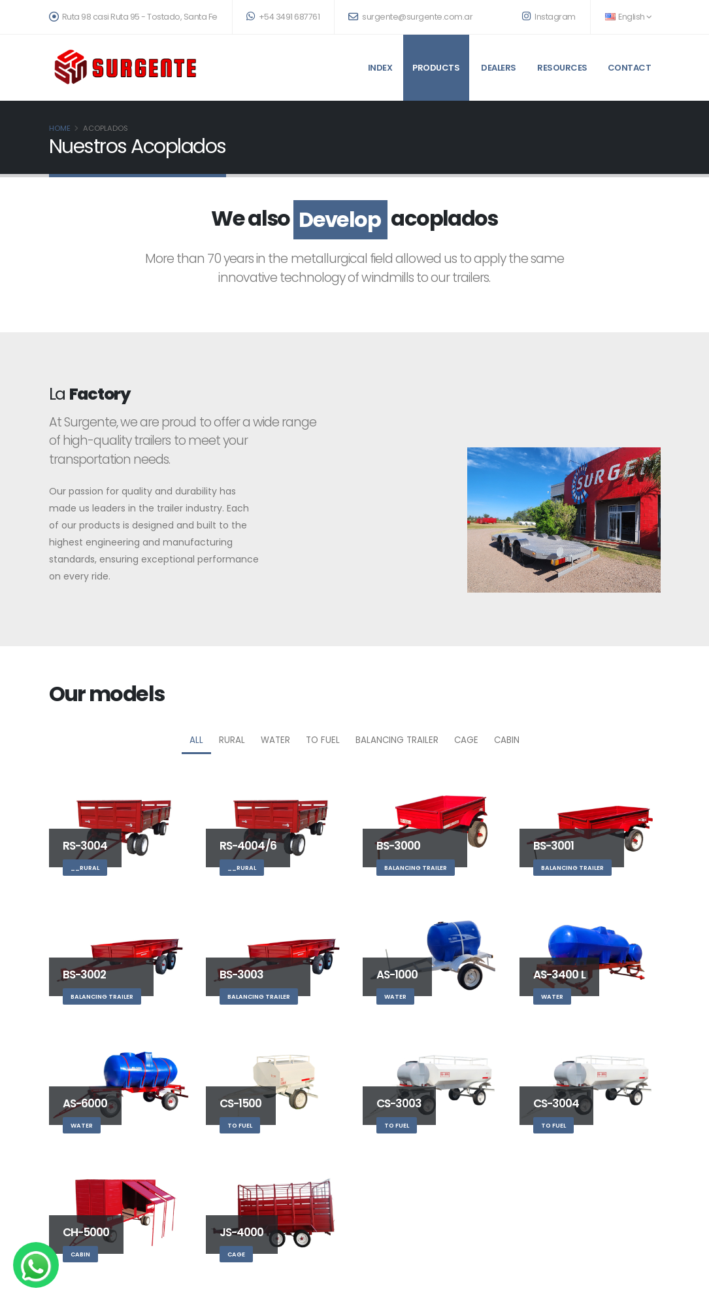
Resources (562, 67)
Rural (232, 740)
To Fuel (323, 740)
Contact (629, 67)
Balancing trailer (396, 740)
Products (435, 67)
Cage (466, 740)
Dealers (498, 67)
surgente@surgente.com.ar (410, 16)
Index (380, 67)
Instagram (549, 16)
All (196, 740)
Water (275, 740)
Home (60, 128)
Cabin (506, 740)
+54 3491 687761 (283, 16)
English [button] (628, 16)
